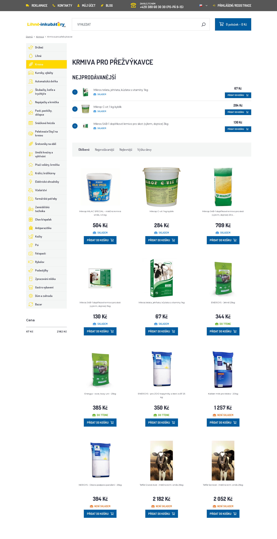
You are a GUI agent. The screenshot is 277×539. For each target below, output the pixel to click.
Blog (107, 5)
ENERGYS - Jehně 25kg (223, 302)
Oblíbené (84, 149)
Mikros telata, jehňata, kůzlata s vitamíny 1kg (120, 90)
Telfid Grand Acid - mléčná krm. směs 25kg (161, 485)
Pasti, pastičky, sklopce (39, 112)
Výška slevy (144, 149)
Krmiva (40, 36)
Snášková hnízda (40, 123)
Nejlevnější (125, 149)
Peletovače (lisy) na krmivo (42, 133)
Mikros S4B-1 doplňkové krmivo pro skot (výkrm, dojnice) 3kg (130, 123)
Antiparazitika (38, 228)
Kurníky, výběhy (39, 73)
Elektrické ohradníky (42, 182)
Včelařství (36, 190)
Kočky (34, 236)
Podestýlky (37, 270)
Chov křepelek (39, 219)
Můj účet (86, 5)
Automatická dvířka (42, 81)
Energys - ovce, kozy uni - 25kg (100, 393)
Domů (29, 36)
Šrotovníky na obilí (41, 144)
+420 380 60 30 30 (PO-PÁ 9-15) (157, 4)
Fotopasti (36, 253)
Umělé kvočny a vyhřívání (39, 154)
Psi (32, 245)
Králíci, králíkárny (40, 173)
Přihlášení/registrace (232, 5)
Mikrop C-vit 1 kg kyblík (107, 107)
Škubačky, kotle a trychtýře (40, 91)
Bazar (34, 304)
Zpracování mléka (41, 279)
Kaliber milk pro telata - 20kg (223, 393)
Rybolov (35, 262)
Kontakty (62, 5)
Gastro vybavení (40, 287)
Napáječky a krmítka (42, 102)
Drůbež (34, 47)
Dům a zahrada (39, 296)
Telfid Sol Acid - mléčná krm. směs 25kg (223, 485)
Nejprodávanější (104, 149)
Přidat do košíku (238, 95)
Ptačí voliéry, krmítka (43, 165)
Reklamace (36, 5)
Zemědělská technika (37, 209)
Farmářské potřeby (41, 199)
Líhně (34, 56)
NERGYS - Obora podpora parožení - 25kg (100, 485)
